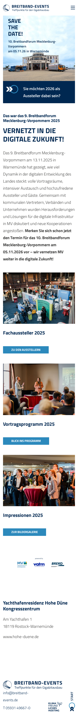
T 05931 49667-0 (16, 708)
